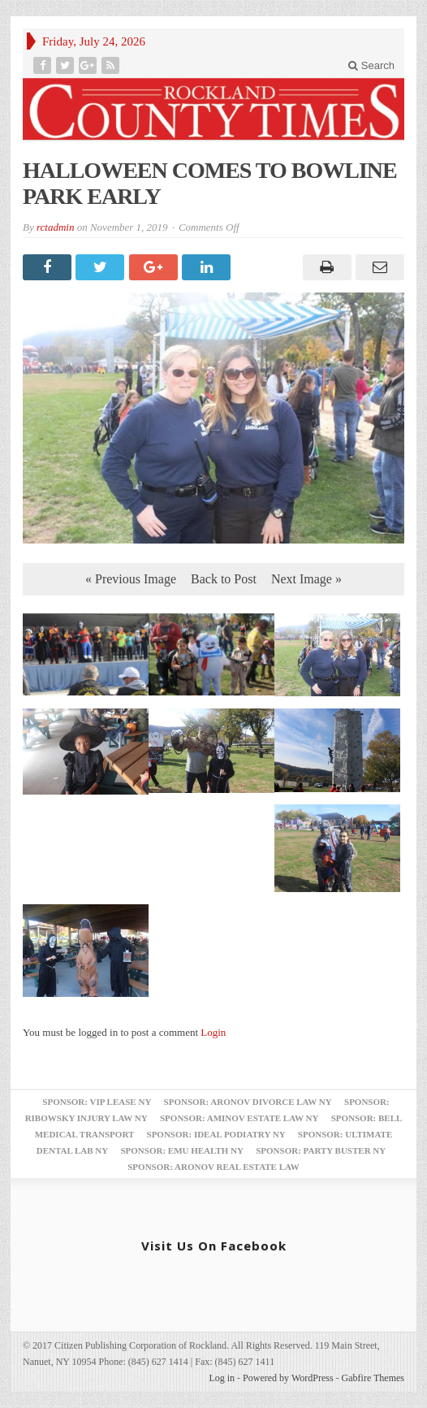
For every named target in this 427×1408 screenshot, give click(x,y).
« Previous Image (130, 579)
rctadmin (55, 227)
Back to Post (224, 579)
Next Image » (306, 579)
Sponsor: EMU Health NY (181, 1150)
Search (371, 65)
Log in (222, 1378)
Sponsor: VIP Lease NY (96, 1102)
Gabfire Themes (373, 1378)
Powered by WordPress (288, 1378)
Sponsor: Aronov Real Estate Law (213, 1167)
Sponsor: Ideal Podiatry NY (216, 1134)
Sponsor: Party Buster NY (321, 1150)
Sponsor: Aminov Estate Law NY (239, 1118)
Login (213, 1032)
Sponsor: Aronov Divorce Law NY (248, 1102)
